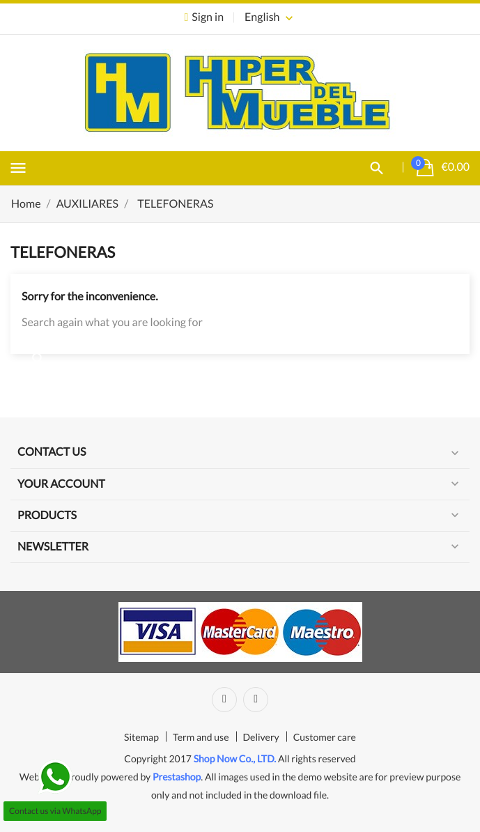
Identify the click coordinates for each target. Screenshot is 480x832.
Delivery (261, 737)
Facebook (224, 699)
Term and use (201, 737)
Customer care (324, 737)
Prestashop (177, 777)
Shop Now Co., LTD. (235, 758)
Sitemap (141, 737)
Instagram (255, 699)
